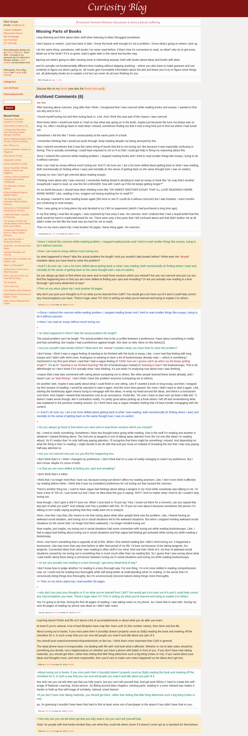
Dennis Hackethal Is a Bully (15, 164)
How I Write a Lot (11, 145)
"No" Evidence (10, 282)
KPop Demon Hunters (13, 156)
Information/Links (13, 94)
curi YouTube (10, 40)
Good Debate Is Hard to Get (16, 126)
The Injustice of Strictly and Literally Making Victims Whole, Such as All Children (17, 223)
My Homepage (11, 36)
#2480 (71, 664)
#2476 (77, 234)
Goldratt (7, 75)
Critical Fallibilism (13, 30)
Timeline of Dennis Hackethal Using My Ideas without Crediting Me (16, 179)
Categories (10, 81)
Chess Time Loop (11, 286)
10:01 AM (48, 305)
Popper (17, 72)
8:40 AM (55, 612)
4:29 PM (48, 664)
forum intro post (93, 88)
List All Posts (11, 88)
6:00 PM (47, 711)
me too (41, 102)
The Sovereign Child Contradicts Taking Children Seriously (15, 201)
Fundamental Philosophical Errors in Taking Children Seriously (15, 232)
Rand (6, 72)
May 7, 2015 (57, 80)
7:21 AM (54, 234)
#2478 (71, 305)
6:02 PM (48, 731)
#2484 (71, 731)
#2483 (70, 711)
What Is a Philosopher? (14, 265)
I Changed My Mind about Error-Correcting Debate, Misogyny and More (15, 132)
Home (133, 22)
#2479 (77, 612)
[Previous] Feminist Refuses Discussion (101, 22)
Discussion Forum (13, 33)
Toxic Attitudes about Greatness (17, 290)
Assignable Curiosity (12, 160)
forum (63, 88)
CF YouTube (10, 43)
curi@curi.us (18, 25)
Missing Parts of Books (58, 31)
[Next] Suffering (150, 22)
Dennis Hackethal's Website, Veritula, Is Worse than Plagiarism (16, 170)
